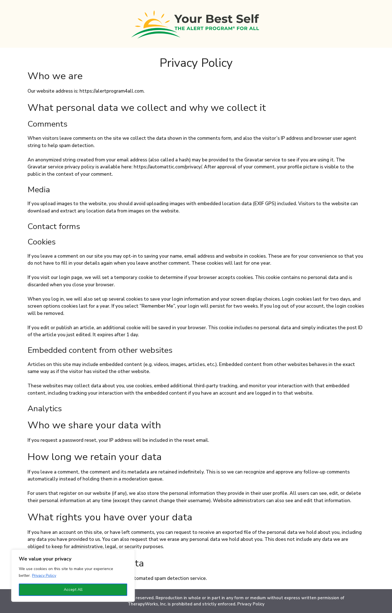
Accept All (73, 589)
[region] (73, 576)
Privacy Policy (44, 575)
